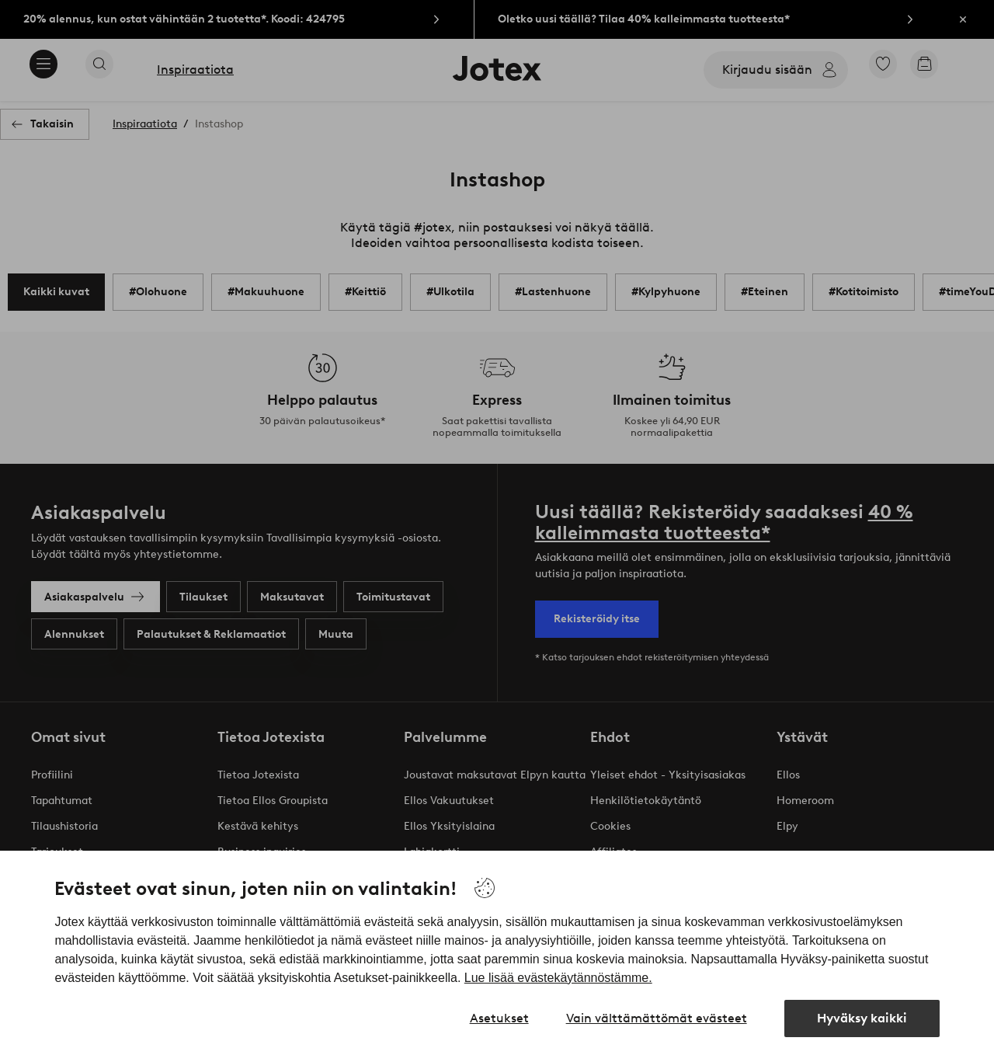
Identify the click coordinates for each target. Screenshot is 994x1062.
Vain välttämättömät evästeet (656, 1018)
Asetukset (499, 1018)
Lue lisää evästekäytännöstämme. (558, 977)
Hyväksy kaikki (862, 1018)
